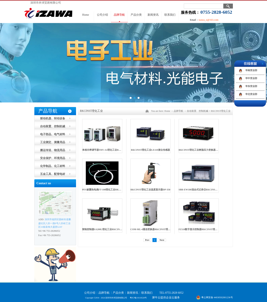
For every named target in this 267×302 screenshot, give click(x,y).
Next (162, 240)
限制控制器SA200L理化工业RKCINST (102, 229)
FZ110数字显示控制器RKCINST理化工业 (200, 229)
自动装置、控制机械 (197, 111)
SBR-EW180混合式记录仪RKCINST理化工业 (202, 189)
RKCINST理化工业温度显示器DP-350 (150, 189)
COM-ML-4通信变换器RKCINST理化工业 (152, 229)
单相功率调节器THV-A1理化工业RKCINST (105, 150)
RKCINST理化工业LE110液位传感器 (150, 150)
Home (85, 14)
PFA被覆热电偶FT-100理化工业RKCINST (104, 189)
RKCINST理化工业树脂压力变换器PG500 (201, 150)
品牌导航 (178, 111)
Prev (147, 240)
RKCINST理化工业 (220, 111)
